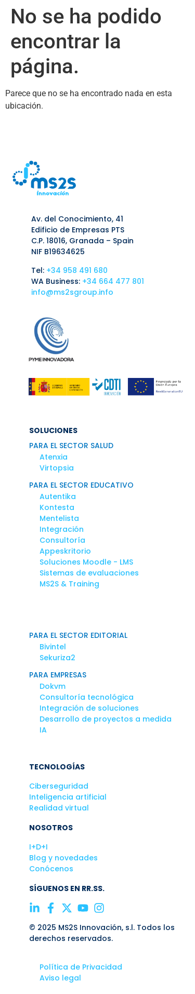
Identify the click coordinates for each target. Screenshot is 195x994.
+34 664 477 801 (113, 281)
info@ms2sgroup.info (72, 292)
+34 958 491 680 (77, 270)
